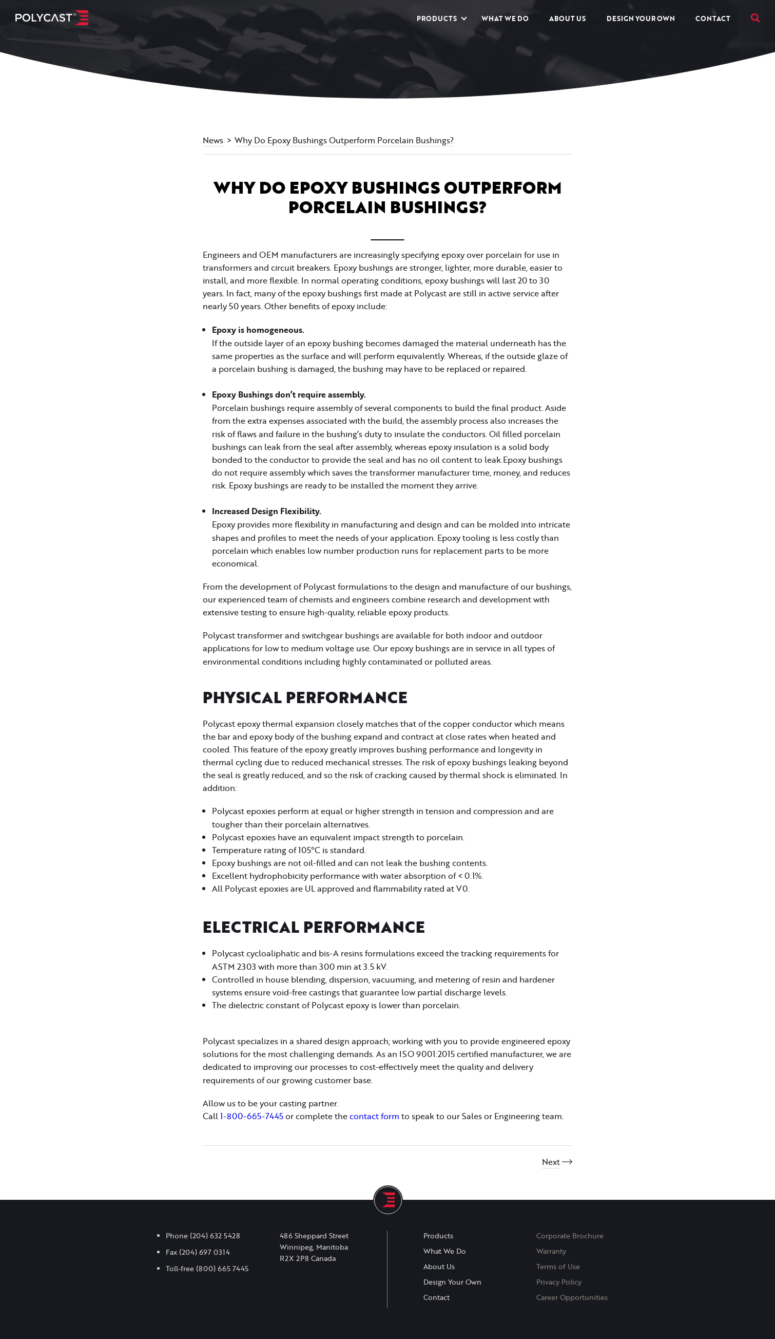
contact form (374, 1116)
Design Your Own (641, 18)
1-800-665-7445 (251, 1116)
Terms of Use (558, 1266)
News (213, 140)
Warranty (551, 1251)
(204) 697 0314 (204, 1252)
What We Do (505, 18)
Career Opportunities (572, 1297)
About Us (567, 18)
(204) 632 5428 (215, 1236)
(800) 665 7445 (222, 1268)
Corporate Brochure (570, 1236)
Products (437, 18)
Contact (712, 18)
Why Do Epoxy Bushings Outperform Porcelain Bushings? (344, 140)
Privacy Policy (559, 1282)
